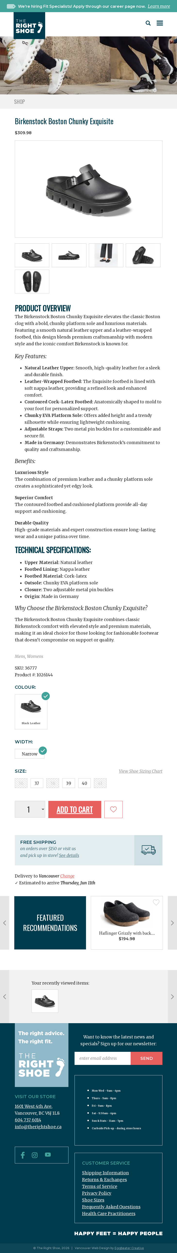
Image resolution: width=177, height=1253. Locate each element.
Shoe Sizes (93, 1200)
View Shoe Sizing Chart (140, 771)
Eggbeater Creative (129, 1248)
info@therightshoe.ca (38, 1126)
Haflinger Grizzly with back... (127, 933)
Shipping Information (105, 1173)
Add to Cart (75, 809)
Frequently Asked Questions (111, 1207)
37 (36, 783)
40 (84, 783)
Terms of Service (99, 1186)
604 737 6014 (28, 1120)
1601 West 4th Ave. (33, 1106)
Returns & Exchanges (104, 1179)
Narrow (29, 754)
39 (68, 783)
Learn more (159, 6)
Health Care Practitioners (108, 1213)
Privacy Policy (96, 1193)
